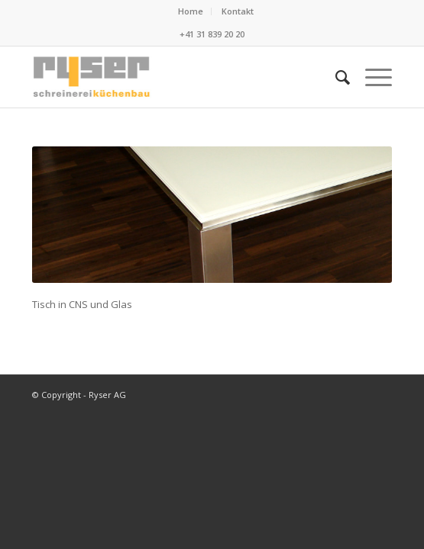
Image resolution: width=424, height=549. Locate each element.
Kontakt (238, 11)
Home (190, 11)
